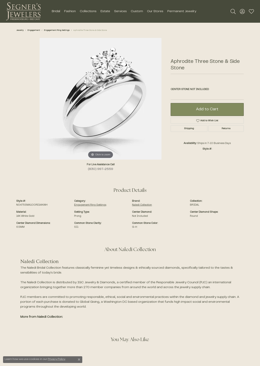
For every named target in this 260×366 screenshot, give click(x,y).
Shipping (189, 129)
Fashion (70, 11)
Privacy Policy (56, 359)
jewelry (20, 30)
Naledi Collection (142, 205)
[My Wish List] (251, 11)
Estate (105, 11)
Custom (137, 11)
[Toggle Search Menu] (233, 11)
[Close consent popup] (79, 359)
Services (120, 11)
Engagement (33, 30)
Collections (88, 11)
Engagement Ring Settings (56, 30)
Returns (226, 129)
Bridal (56, 11)
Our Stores (155, 11)
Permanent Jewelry (181, 11)
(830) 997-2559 (100, 169)
